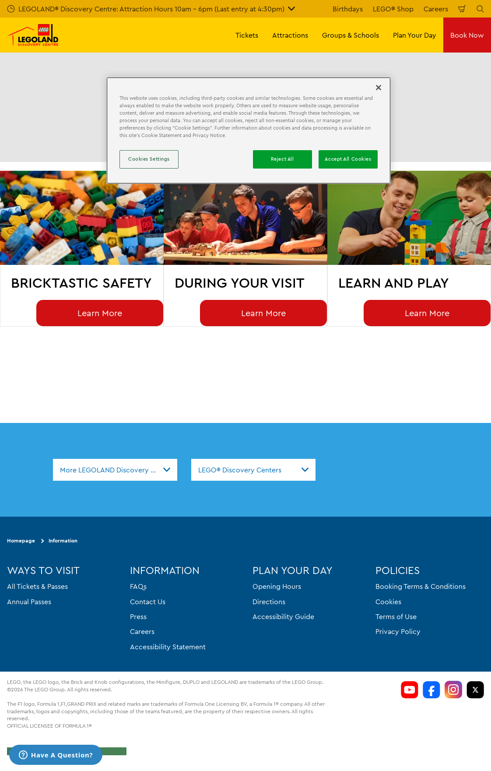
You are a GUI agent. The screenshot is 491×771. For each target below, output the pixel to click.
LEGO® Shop (393, 8)
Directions (269, 601)
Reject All (282, 159)
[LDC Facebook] (431, 689)
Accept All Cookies (348, 159)
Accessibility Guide (283, 616)
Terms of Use (396, 616)
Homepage (21, 540)
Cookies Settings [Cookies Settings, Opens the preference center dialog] (149, 159)
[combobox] (115, 470)
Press (138, 616)
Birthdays (348, 8)
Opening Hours (277, 586)
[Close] (378, 87)
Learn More (99, 312)
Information (63, 540)
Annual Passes (29, 601)
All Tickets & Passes (37, 586)
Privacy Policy (398, 631)
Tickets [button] (246, 35)
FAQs (138, 586)
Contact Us (147, 601)
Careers (436, 8)
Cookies (388, 601)
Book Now (467, 35)
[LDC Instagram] (453, 689)
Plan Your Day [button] (414, 35)
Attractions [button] (290, 35)
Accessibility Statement (168, 646)
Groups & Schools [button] (350, 35)
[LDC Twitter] (475, 689)
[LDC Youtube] (409, 689)
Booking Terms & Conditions (420, 586)
